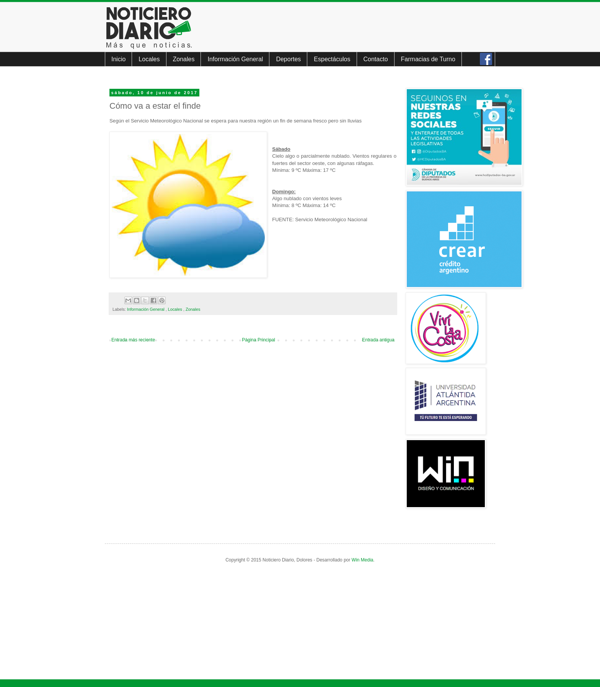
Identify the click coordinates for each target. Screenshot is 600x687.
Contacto (376, 59)
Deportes (288, 59)
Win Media (362, 560)
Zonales (184, 59)
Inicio (118, 59)
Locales (149, 59)
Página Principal (258, 340)
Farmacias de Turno (428, 59)
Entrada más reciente (133, 340)
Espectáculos (332, 59)
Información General (235, 59)
